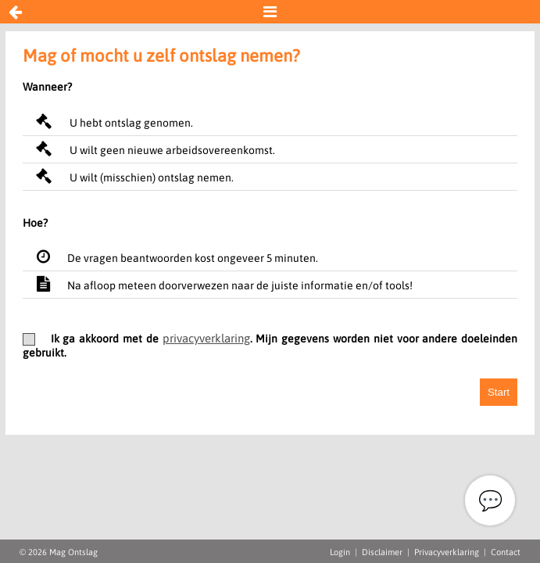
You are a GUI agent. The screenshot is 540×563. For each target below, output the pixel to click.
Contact (505, 552)
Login (340, 552)
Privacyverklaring (446, 552)
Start (499, 392)
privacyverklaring (206, 338)
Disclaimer (382, 552)
